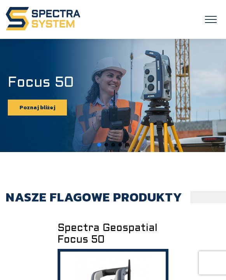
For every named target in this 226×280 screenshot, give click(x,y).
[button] (99, 145)
